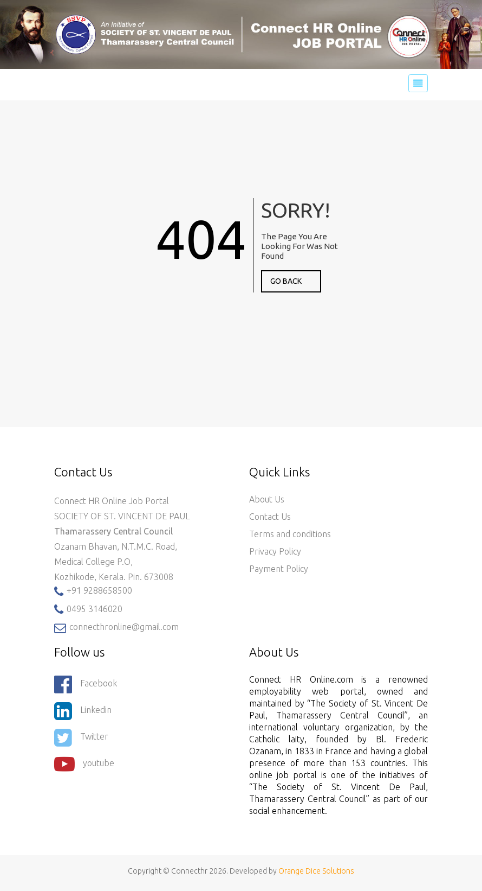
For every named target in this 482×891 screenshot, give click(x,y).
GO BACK (286, 281)
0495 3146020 (88, 609)
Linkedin (83, 711)
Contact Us (270, 516)
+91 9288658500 (93, 591)
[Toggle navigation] (418, 83)
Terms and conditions (290, 534)
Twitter (81, 737)
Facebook (85, 684)
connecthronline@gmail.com (116, 628)
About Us (266, 499)
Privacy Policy (275, 551)
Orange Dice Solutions (316, 871)
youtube (84, 764)
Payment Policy (278, 569)
